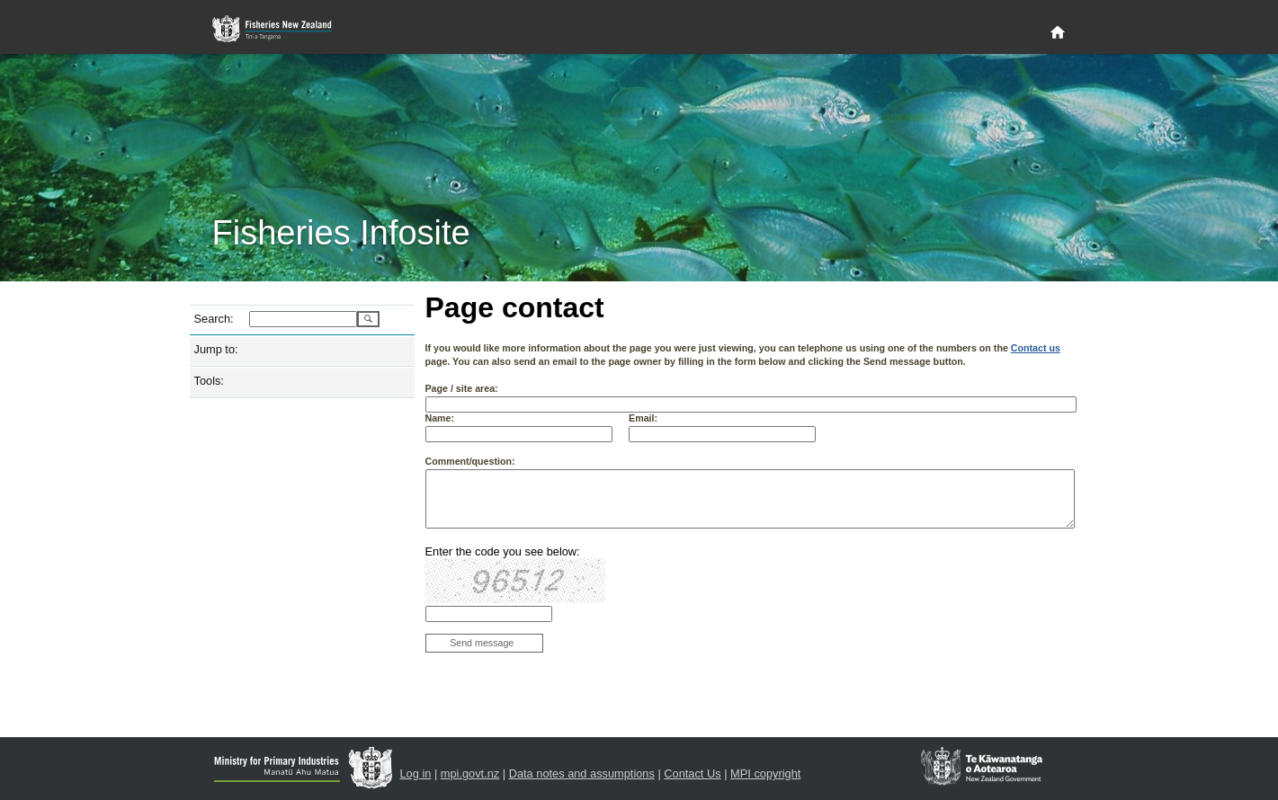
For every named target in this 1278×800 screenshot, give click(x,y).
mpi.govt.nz (470, 773)
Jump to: (216, 349)
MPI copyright (765, 773)
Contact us (1035, 347)
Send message (482, 642)
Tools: (209, 380)
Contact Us (692, 773)
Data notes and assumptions (582, 773)
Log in (416, 773)
